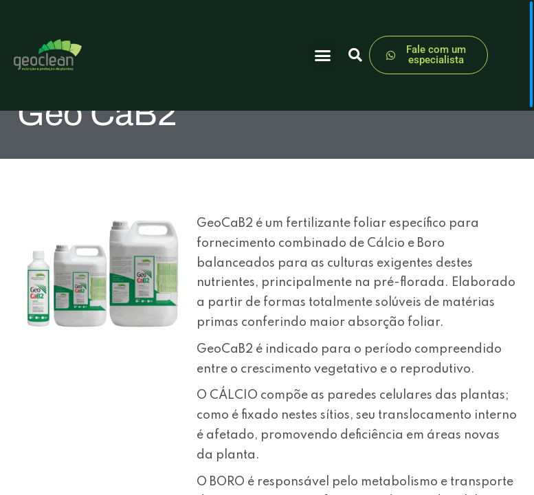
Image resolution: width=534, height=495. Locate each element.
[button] (322, 55)
